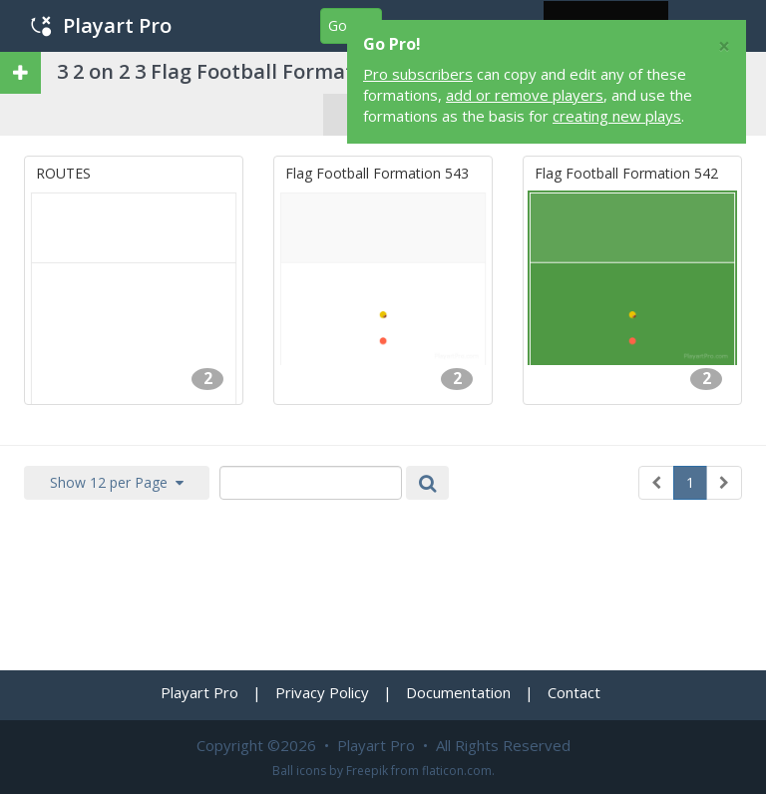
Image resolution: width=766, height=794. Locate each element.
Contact (574, 692)
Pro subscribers (418, 74)
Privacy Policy (322, 692)
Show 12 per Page (117, 482)
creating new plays (617, 116)
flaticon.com (457, 770)
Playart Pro (101, 25)
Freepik (367, 770)
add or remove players (524, 95)
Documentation (458, 692)
